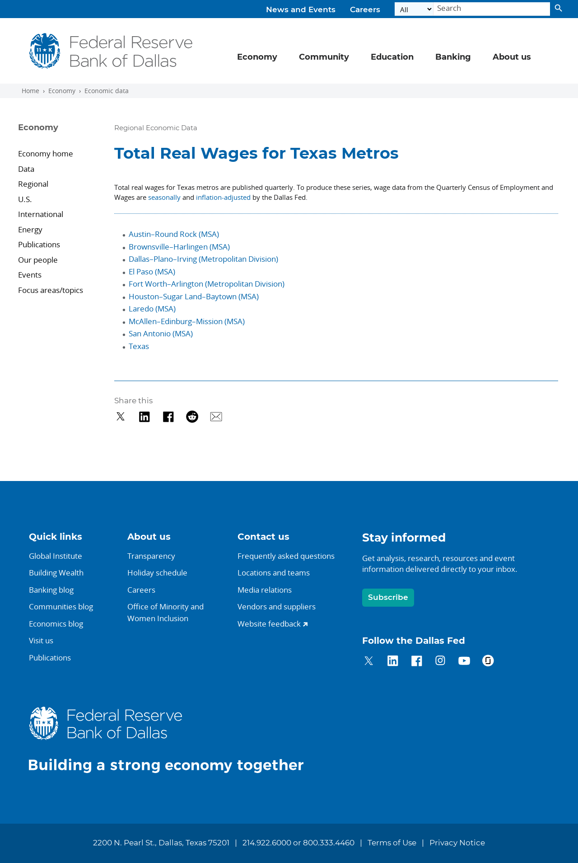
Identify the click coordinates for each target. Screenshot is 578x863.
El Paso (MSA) (152, 271)
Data (26, 169)
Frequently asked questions (286, 556)
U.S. (26, 199)
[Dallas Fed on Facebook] (416, 662)
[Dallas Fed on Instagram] (440, 662)
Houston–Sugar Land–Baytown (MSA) (194, 296)
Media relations (265, 590)
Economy (61, 91)
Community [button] (324, 57)
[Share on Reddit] (192, 416)
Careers (365, 10)
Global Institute (55, 556)
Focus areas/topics (50, 290)
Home (30, 91)
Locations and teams (274, 572)
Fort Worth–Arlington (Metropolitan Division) (206, 283)
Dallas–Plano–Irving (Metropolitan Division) (203, 259)
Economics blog (56, 623)
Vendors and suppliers (277, 606)
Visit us (41, 640)
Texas (139, 346)
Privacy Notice (457, 843)
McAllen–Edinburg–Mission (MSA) (187, 321)
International (41, 214)
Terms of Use (392, 843)
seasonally (164, 197)
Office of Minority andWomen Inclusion (165, 612)
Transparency (151, 556)
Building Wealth (56, 572)
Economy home (45, 153)
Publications (39, 244)
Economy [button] (257, 57)
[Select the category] (414, 9)
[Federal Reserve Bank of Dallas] (111, 51)
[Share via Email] (216, 416)
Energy (31, 229)
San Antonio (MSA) (161, 333)
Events (30, 274)
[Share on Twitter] (120, 416)
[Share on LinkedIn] (144, 416)
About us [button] (512, 57)
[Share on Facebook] (168, 416)
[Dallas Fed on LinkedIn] (392, 662)
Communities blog (61, 606)
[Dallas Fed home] (173, 739)
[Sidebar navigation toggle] (60, 135)
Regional (33, 184)
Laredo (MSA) (152, 308)
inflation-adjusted (223, 197)
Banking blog (51, 590)
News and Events (301, 10)
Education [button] (392, 57)
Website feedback (269, 623)
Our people (38, 260)
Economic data (106, 91)
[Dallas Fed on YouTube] (464, 662)
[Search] (492, 9)
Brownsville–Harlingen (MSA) (179, 246)
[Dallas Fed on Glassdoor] (487, 662)
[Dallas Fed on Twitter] (368, 662)
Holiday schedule (157, 572)
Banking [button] (453, 57)
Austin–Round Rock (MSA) (174, 234)
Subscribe (388, 597)
